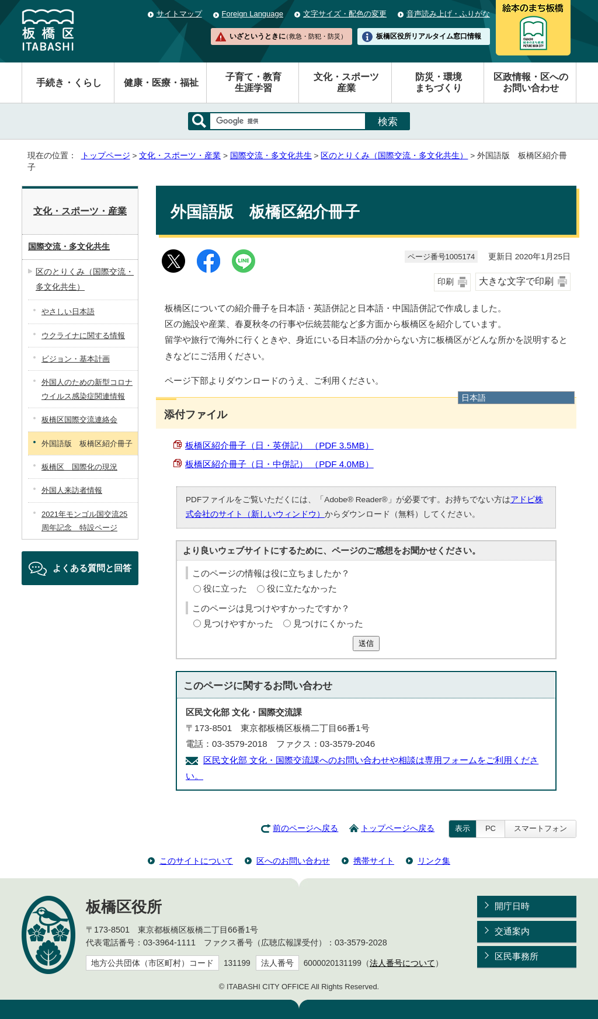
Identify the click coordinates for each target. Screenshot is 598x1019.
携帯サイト (373, 860)
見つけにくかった (328, 623)
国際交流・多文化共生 (271, 155)
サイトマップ (179, 13)
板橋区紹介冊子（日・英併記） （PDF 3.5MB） (279, 445)
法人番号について (402, 963)
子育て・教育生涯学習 (253, 82)
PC (490, 828)
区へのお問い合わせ (293, 860)
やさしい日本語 (68, 311)
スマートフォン (540, 828)
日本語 (473, 397)
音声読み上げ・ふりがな (448, 13)
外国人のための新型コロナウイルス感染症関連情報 (87, 389)
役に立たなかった (302, 588)
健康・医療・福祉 (161, 83)
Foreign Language (252, 13)
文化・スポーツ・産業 (180, 155)
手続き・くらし (69, 83)
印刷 (445, 281)
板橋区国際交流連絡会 (79, 419)
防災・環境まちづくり (438, 82)
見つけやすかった (238, 623)
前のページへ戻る (305, 828)
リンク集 (434, 860)
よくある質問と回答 (92, 568)
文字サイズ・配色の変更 (345, 13)
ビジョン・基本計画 (75, 358)
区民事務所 (516, 956)
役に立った (225, 588)
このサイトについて (196, 860)
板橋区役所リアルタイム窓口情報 (428, 36)
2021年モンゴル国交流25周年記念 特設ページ (84, 521)
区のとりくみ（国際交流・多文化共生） (394, 155)
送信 (366, 643)
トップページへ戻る (397, 828)
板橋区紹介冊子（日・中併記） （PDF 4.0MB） (279, 464)
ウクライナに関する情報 (83, 335)
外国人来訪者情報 (71, 490)
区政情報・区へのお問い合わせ (530, 82)
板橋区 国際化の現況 (79, 466)
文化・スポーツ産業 (346, 82)
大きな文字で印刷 (516, 281)
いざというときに (288, 36)
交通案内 (512, 931)
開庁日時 (512, 906)
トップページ (105, 155)
